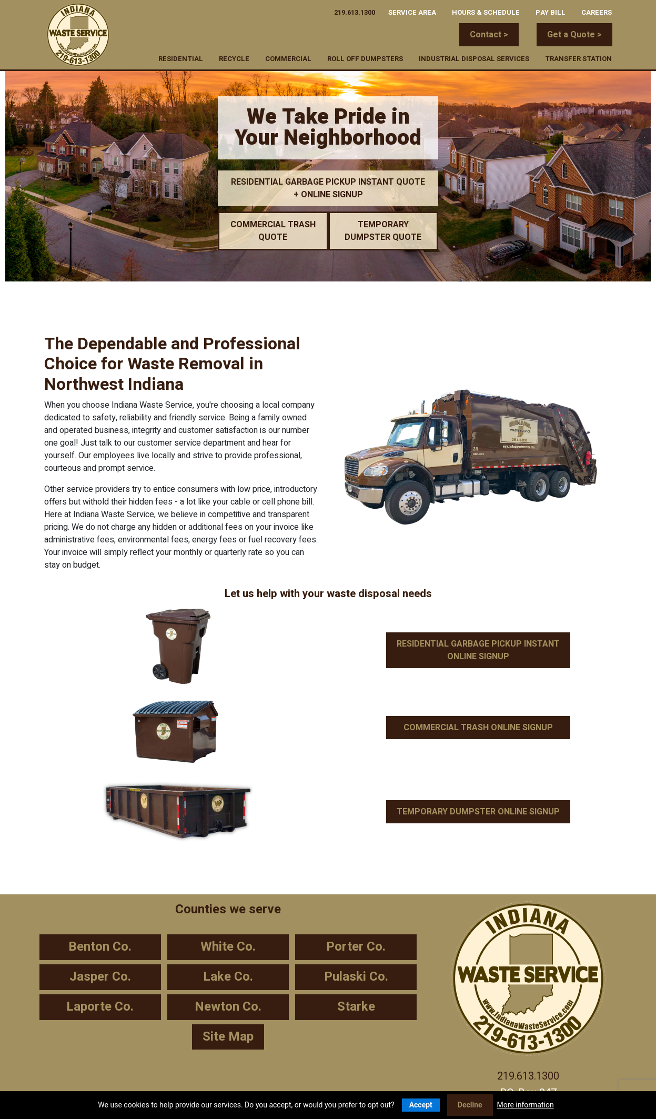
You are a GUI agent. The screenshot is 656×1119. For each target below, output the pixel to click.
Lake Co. (228, 976)
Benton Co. (100, 946)
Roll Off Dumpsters (365, 58)
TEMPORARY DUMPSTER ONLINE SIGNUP (478, 811)
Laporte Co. (100, 1006)
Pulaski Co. (356, 976)
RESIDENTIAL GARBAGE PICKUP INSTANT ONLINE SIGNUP (478, 650)
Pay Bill (551, 11)
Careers (596, 11)
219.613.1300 (354, 11)
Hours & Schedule (486, 11)
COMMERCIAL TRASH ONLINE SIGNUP (478, 727)
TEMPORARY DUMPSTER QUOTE (383, 231)
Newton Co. (228, 1006)
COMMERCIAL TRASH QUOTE (273, 231)
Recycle (234, 58)
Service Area (412, 11)
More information (525, 1105)
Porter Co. (356, 946)
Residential (180, 58)
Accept (420, 1105)
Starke (356, 1006)
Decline (470, 1105)
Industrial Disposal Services (474, 58)
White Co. (228, 946)
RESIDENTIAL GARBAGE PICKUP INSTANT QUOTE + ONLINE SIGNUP (328, 188)
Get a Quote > (574, 34)
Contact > (489, 34)
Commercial (288, 58)
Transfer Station (578, 58)
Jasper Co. (100, 976)
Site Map (228, 1036)
